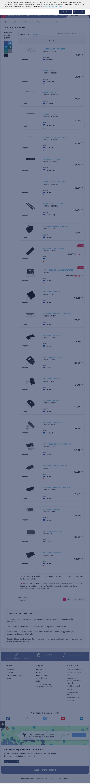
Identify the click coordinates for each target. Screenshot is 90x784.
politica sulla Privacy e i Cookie (52, 6)
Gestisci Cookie (66, 12)
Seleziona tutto (79, 12)
